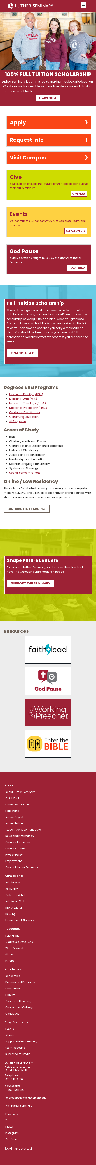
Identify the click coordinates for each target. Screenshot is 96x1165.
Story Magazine (15, 1048)
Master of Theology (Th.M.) (27, 403)
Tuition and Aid (15, 895)
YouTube (11, 1139)
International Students (19, 920)
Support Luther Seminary (21, 1041)
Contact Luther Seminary (21, 867)
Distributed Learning (27, 508)
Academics (12, 976)
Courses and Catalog (19, 1007)
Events (9, 1029)
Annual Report (14, 817)
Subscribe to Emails (17, 1054)
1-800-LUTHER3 (14, 1090)
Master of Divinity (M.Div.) (26, 394)
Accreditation (14, 823)
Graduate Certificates (24, 412)
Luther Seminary (41, 6)
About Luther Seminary (20, 792)
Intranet (10, 961)
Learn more (48, 98)
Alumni (9, 1035)
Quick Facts (12, 798)
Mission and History (17, 804)
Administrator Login (20, 1148)
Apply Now (11, 889)
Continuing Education (24, 417)
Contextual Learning (18, 1001)
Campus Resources (17, 842)
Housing (10, 914)
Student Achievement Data (23, 829)
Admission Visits (15, 901)
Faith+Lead (12, 935)
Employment (13, 861)
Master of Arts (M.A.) (23, 399)
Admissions (12, 882)
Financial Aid (23, 353)
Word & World (14, 948)
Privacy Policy (14, 855)
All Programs (17, 421)
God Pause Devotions (19, 942)
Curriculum (12, 988)
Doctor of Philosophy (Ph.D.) (28, 408)
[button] (83, 5)
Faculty (10, 995)
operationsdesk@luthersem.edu (25, 1098)
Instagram (12, 1133)
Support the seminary (30, 583)
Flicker (9, 1126)
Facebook (11, 1114)
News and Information (19, 836)
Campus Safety (15, 848)
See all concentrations (24, 473)
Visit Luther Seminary (18, 1105)
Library (9, 954)
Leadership (12, 811)
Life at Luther (13, 907)
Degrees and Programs (20, 982)
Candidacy (12, 1013)
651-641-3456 (14, 1079)
